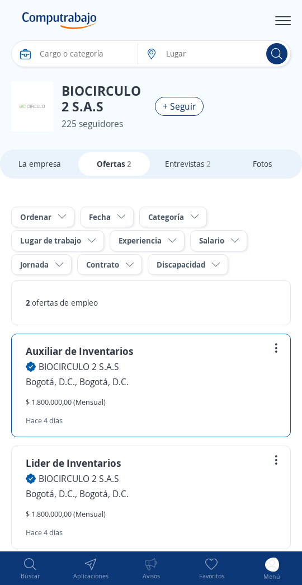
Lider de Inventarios (73, 463)
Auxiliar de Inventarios (80, 351)
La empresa (39, 163)
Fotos (262, 163)
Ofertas (114, 163)
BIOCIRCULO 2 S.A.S (79, 367)
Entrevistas (188, 163)
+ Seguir (179, 106)
